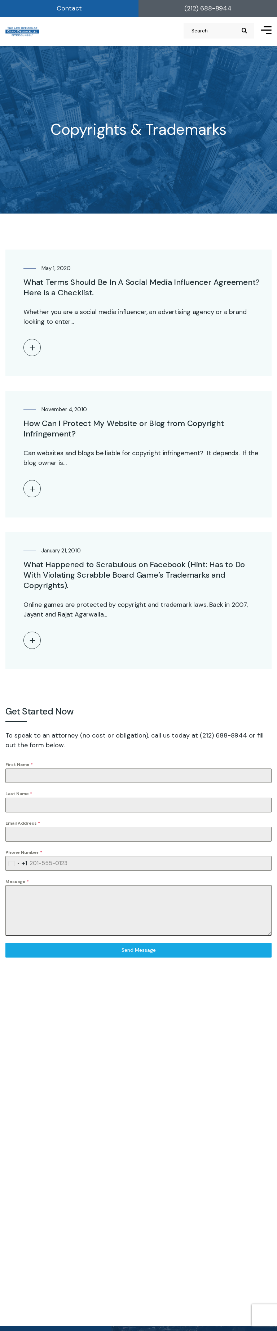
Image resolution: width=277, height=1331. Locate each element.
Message (17, 881)
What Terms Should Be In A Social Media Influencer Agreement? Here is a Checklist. (141, 287)
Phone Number (23, 852)
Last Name (18, 794)
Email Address (22, 823)
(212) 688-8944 (208, 8)
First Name (19, 764)
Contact (69, 8)
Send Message (139, 950)
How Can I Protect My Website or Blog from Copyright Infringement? (123, 428)
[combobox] (16, 863)
